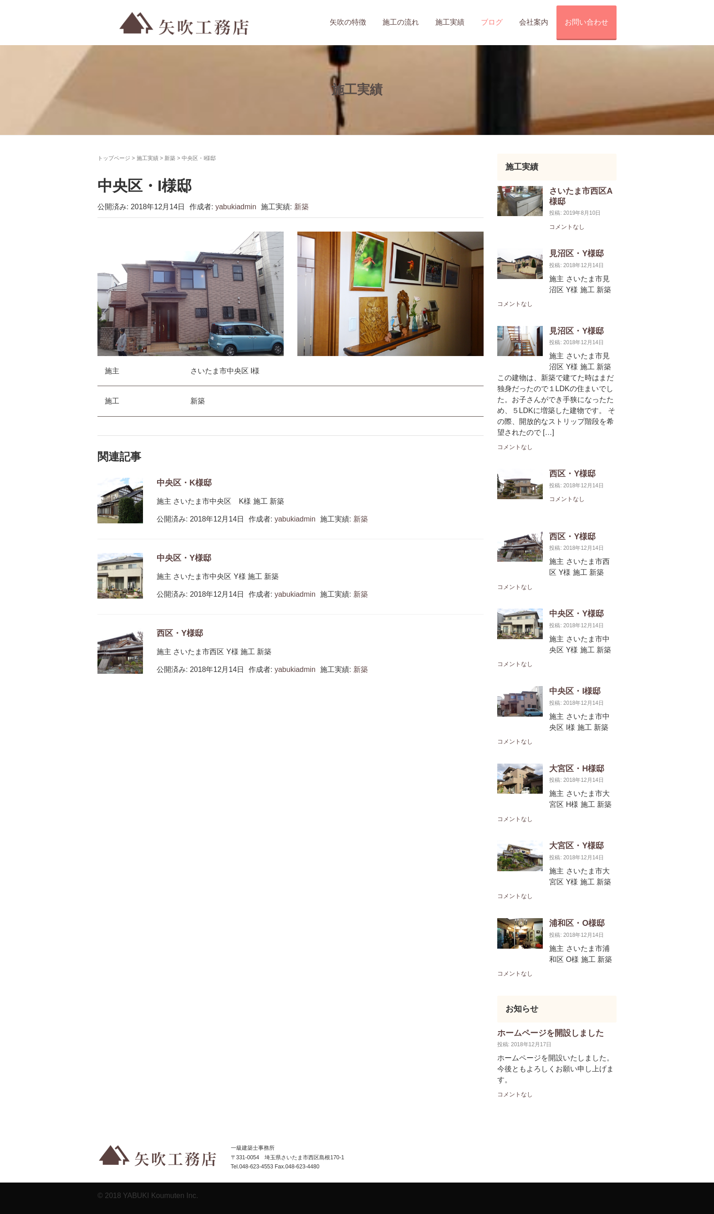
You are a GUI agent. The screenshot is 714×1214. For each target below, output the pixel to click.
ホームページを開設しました (550, 1033)
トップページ (113, 158)
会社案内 (533, 22)
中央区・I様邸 (575, 691)
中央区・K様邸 (184, 482)
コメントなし (567, 226)
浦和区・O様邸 (577, 923)
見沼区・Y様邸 (576, 253)
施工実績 (449, 22)
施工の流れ (400, 22)
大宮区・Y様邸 (576, 845)
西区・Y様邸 (180, 633)
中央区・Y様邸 (184, 558)
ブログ (492, 22)
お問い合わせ (586, 22)
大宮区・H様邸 (576, 768)
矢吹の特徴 (348, 22)
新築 (169, 158)
